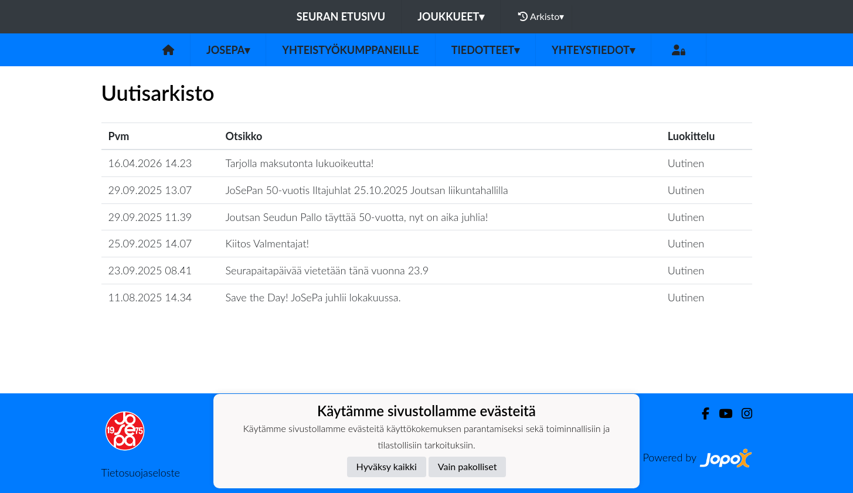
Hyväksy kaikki (386, 466)
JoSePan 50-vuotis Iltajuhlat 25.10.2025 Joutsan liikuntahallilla (367, 189)
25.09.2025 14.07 (150, 243)
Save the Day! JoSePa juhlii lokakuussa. (313, 297)
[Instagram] (742, 413)
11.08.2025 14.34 (150, 297)
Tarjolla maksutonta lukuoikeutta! (300, 163)
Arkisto (541, 16)
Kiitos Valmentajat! (268, 243)
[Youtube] (720, 413)
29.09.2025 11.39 (150, 216)
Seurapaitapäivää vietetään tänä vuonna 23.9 (327, 270)
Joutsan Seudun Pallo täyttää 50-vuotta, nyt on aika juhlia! (357, 216)
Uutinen (686, 163)
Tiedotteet (485, 49)
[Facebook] (700, 413)
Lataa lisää (426, 367)
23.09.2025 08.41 (150, 270)
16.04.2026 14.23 (150, 163)
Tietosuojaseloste (140, 472)
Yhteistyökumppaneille (350, 49)
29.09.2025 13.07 (150, 189)
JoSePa (228, 49)
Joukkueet (450, 16)
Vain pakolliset (467, 466)
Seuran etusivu (341, 16)
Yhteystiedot (593, 49)
